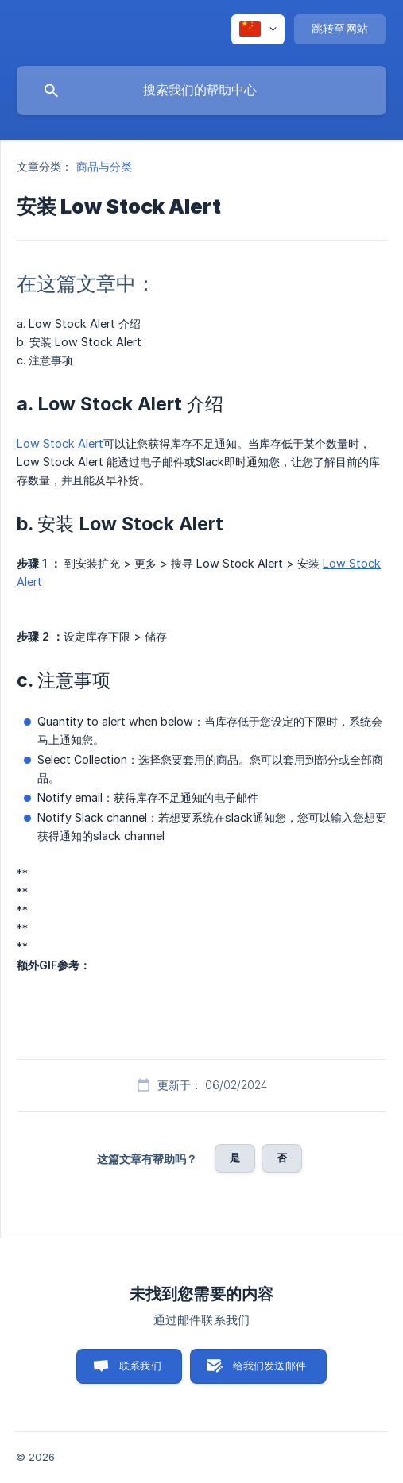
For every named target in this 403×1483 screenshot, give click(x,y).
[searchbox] (201, 90)
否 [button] (282, 1157)
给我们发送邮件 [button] (269, 1365)
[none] (258, 29)
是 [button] (235, 1157)
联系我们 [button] (140, 1365)
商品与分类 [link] (104, 166)
